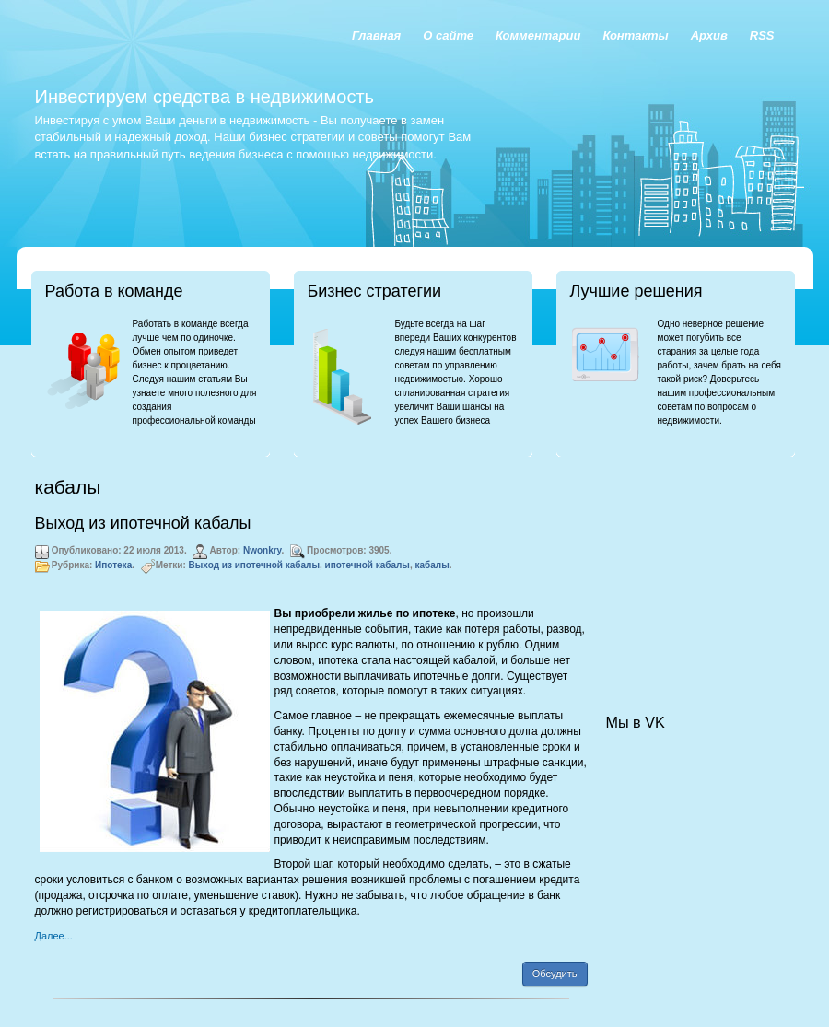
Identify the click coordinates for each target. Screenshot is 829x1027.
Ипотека (113, 565)
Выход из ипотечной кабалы (143, 523)
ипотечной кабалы (367, 565)
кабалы (431, 565)
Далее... (54, 935)
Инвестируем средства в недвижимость (204, 97)
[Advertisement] (698, 567)
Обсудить (555, 973)
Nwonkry (262, 550)
